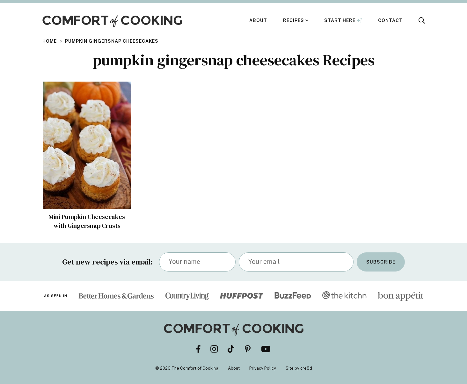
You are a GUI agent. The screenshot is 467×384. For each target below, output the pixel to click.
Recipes (293, 20)
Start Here (343, 20)
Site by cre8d (299, 368)
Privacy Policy (262, 368)
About (258, 20)
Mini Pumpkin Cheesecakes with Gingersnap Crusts (87, 221)
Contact (390, 20)
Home (49, 41)
